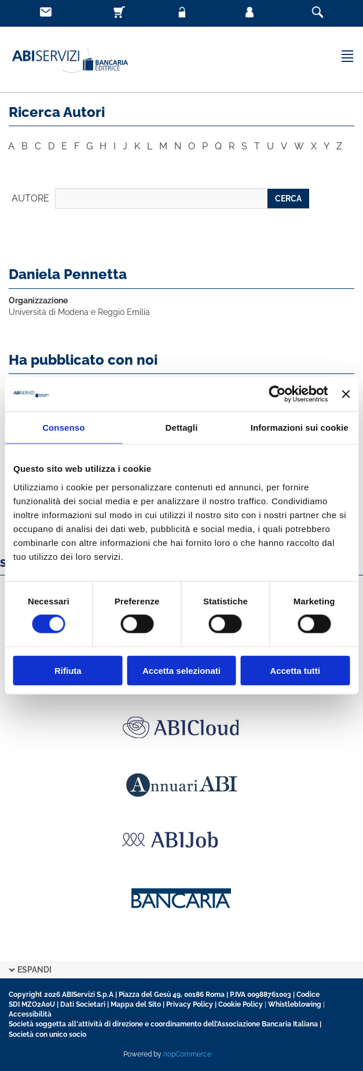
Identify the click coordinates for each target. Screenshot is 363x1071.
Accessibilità (30, 1014)
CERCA (288, 198)
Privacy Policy (189, 1004)
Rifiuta (68, 670)
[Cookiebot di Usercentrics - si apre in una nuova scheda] (277, 394)
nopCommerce (187, 1054)
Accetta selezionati (181, 670)
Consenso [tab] (63, 427)
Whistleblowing (294, 1004)
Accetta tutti (295, 670)
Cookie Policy (240, 1004)
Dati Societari (82, 1004)
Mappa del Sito (136, 1004)
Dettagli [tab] (182, 427)
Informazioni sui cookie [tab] (300, 427)
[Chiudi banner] (346, 394)
